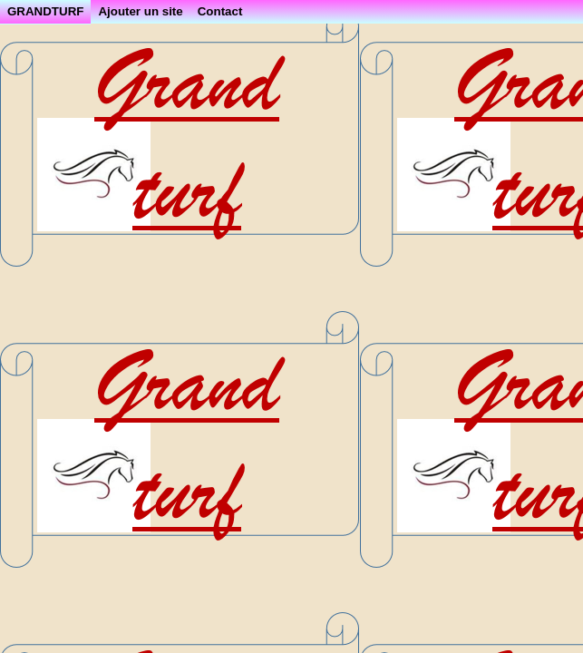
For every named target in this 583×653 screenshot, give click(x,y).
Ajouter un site (140, 11)
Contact (220, 11)
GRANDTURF (45, 11)
